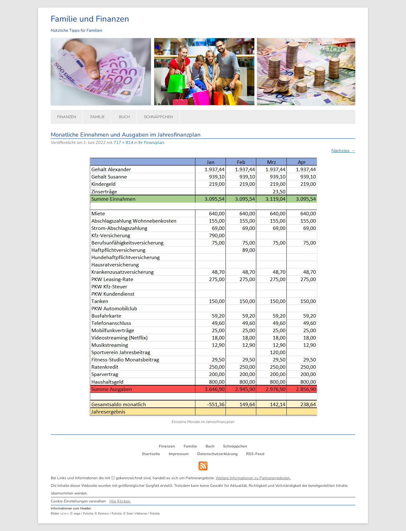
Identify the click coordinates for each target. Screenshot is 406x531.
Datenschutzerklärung (217, 453)
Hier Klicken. (120, 501)
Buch (124, 116)
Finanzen (66, 116)
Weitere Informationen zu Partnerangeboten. (253, 478)
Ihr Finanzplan (151, 142)
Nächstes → (343, 151)
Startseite (151, 453)
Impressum (179, 453)
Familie (97, 116)
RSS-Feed (255, 453)
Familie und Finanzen (90, 18)
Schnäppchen (158, 116)
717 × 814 (123, 142)
